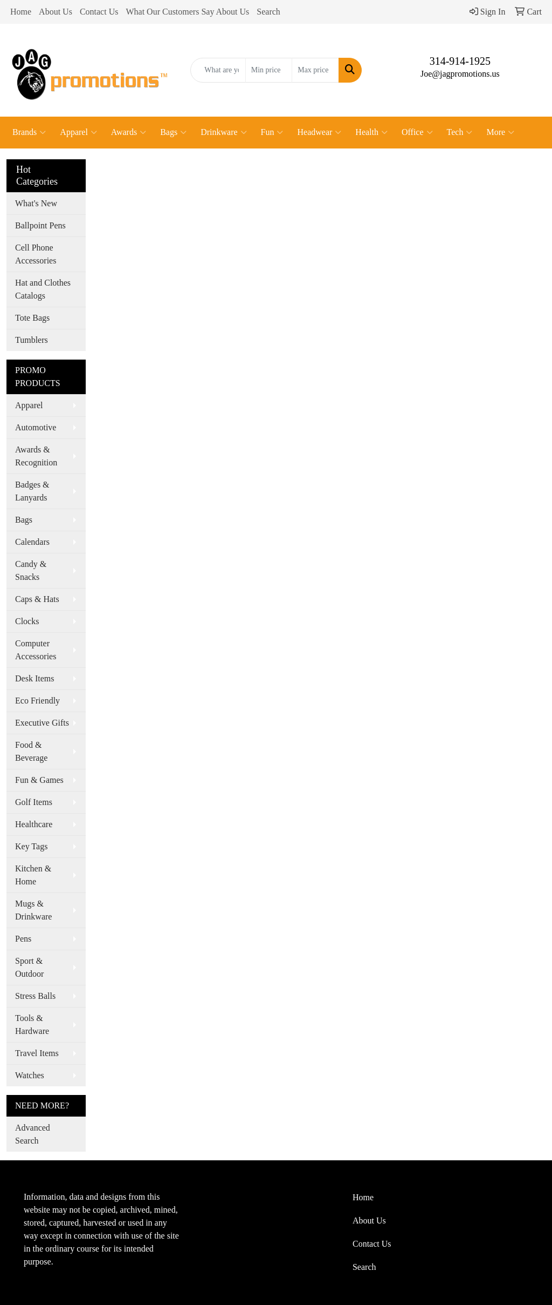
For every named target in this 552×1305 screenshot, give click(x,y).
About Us (55, 11)
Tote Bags (32, 317)
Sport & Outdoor (29, 967)
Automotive (35, 427)
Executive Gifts (42, 722)
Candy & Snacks (30, 570)
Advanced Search (32, 1134)
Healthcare (33, 824)
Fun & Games (39, 780)
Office (417, 132)
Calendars (32, 541)
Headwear (319, 132)
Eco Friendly (37, 700)
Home (20, 11)
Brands (29, 132)
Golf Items (33, 802)
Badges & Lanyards (32, 491)
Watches (29, 1075)
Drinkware (223, 132)
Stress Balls (35, 995)
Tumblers (31, 339)
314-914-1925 (460, 61)
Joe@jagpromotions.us (460, 73)
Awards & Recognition (36, 456)
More (500, 132)
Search (268, 11)
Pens (23, 938)
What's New (36, 203)
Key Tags (31, 846)
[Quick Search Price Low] (268, 70)
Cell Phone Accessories (35, 254)
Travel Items (37, 1053)
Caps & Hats (37, 599)
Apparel (78, 132)
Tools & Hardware (32, 1024)
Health (371, 132)
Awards (128, 132)
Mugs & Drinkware (33, 910)
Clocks (27, 621)
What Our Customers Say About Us (187, 11)
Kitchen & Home (33, 875)
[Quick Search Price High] (315, 70)
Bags (173, 132)
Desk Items (34, 678)
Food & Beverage (31, 751)
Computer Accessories (35, 650)
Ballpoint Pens (40, 225)
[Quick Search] (217, 70)
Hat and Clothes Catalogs (43, 289)
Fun (272, 132)
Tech (460, 132)
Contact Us (99, 11)
